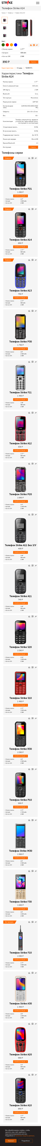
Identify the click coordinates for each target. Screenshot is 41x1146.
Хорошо (11, 1141)
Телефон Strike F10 (20, 953)
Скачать (33, 147)
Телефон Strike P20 (20, 494)
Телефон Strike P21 (20, 189)
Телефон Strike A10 (20, 1105)
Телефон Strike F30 (20, 902)
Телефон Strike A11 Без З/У (20, 545)
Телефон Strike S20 (20, 647)
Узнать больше (20, 196)
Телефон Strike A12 (20, 443)
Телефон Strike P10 (20, 800)
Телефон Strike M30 (20, 851)
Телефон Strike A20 (20, 1054)
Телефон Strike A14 (20, 240)
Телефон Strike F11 (20, 392)
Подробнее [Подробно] (26, 1141)
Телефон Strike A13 (20, 290)
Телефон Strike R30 (20, 749)
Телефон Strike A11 (20, 596)
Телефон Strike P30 (20, 341)
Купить (33, 62)
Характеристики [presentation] (7, 68)
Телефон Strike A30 (20, 1003)
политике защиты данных (24, 1136)
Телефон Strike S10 (20, 698)
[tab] (8, 68)
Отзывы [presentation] (19, 68)
